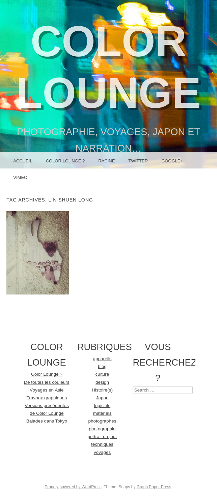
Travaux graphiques (47, 397)
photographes (102, 421)
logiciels (102, 405)
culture (102, 374)
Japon (102, 397)
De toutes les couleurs (47, 382)
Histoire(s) (102, 390)
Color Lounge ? (65, 160)
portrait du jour (102, 436)
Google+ (172, 160)
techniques (102, 444)
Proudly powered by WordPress (73, 487)
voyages (102, 452)
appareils (102, 358)
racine (106, 160)
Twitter (138, 160)
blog (102, 366)
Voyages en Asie (47, 390)
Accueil (22, 160)
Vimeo (20, 177)
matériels (102, 413)
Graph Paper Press (154, 487)
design (102, 382)
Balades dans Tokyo (46, 421)
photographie (102, 428)
